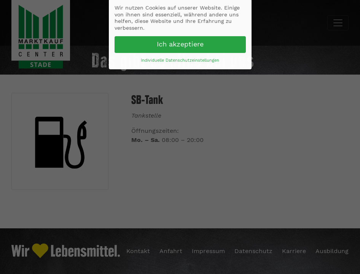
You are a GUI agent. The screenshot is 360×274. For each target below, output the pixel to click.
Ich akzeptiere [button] (180, 43)
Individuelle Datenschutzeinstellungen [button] (180, 59)
